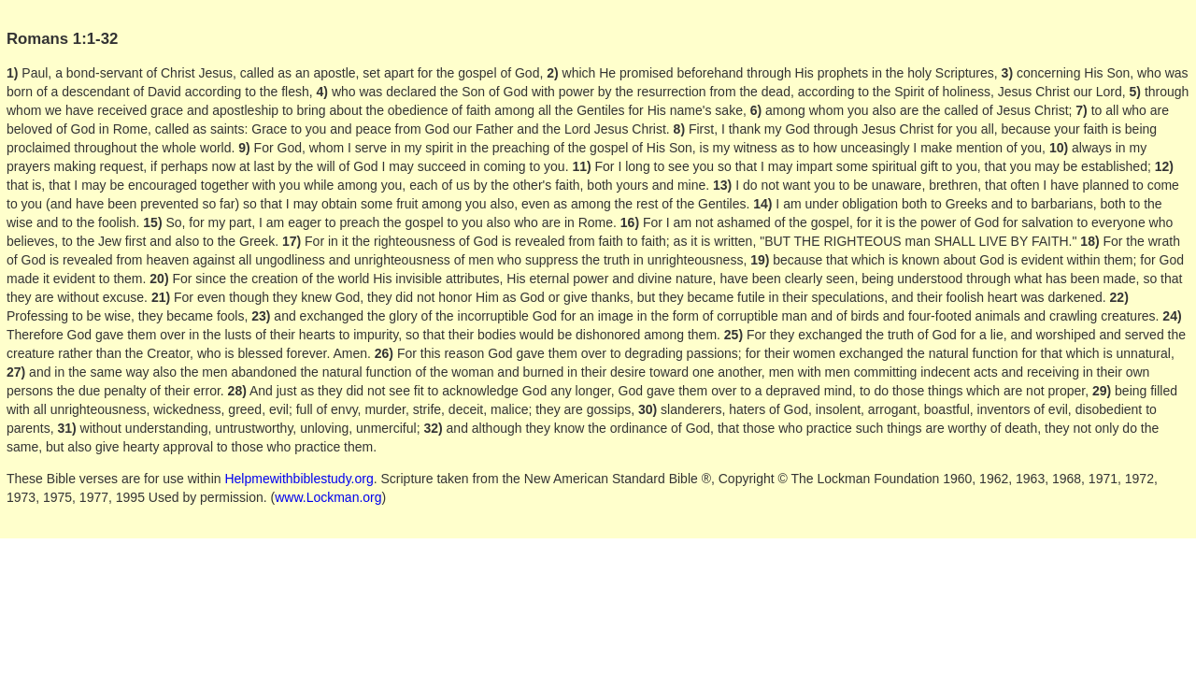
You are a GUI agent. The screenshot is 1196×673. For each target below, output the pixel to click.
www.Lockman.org (328, 497)
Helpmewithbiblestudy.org (298, 478)
